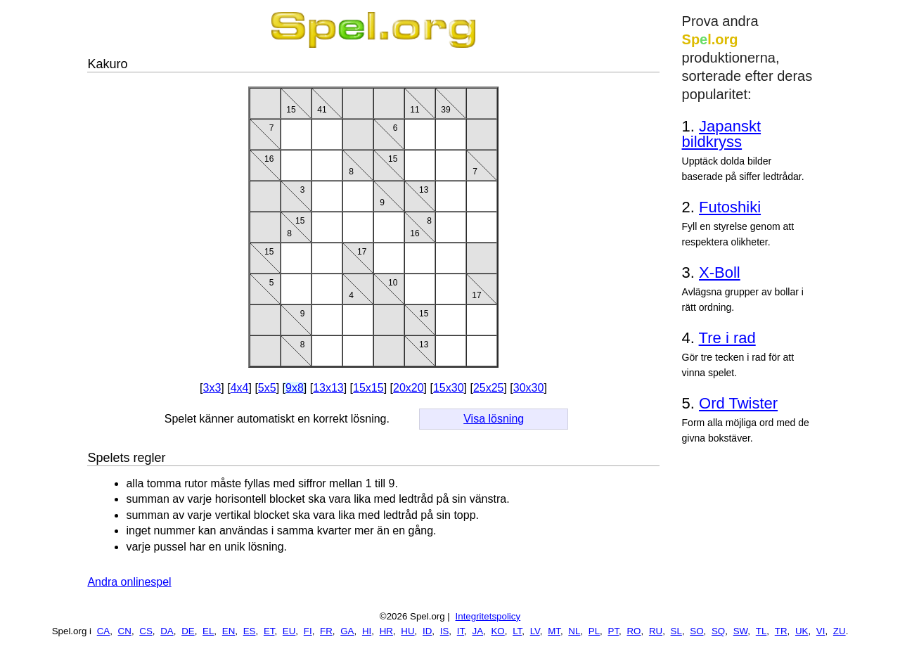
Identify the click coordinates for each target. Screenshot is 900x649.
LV (535, 631)
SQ (718, 631)
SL (676, 631)
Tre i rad (727, 338)
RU (655, 631)
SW (740, 631)
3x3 (212, 388)
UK (802, 631)
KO (497, 631)
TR (781, 631)
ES (249, 631)
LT (517, 631)
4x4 (240, 388)
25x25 (488, 388)
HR (386, 631)
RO (633, 631)
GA (347, 631)
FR (326, 631)
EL (208, 631)
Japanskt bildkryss (721, 133)
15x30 (448, 388)
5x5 (267, 388)
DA (167, 631)
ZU (839, 631)
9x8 (294, 388)
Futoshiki (730, 207)
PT (613, 631)
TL (761, 631)
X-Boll (719, 272)
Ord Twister (738, 403)
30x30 (528, 388)
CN (124, 631)
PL (594, 631)
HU (407, 631)
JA (478, 631)
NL (574, 631)
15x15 (368, 388)
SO (696, 631)
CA (103, 631)
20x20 (408, 388)
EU (289, 631)
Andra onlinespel (129, 582)
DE (188, 631)
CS (146, 631)
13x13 (328, 388)
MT (554, 631)
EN (229, 631)
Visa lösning (493, 419)
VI (820, 631)
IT (460, 631)
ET (269, 631)
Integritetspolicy (488, 616)
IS (444, 631)
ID (427, 631)
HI (366, 631)
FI (308, 631)
